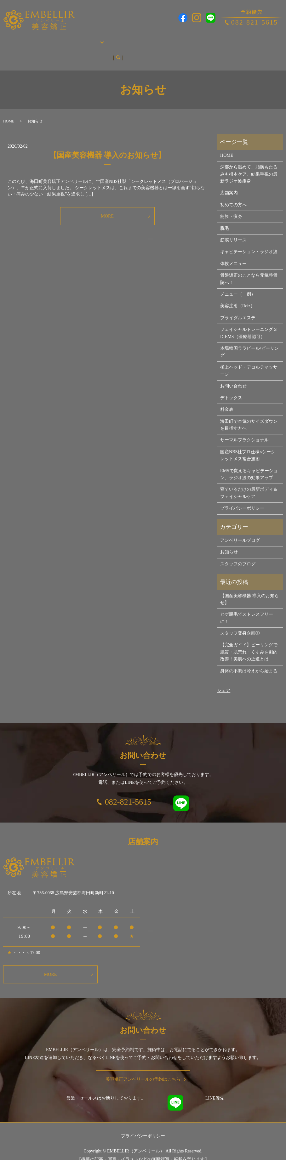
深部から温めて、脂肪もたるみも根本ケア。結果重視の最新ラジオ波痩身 (248, 162)
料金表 (226, 397)
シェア (223, 678)
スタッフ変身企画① (240, 621)
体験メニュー (233, 251)
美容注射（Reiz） (237, 293)
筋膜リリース (233, 228)
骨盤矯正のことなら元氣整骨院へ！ (248, 267)
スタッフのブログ (237, 552)
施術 (75, 38)
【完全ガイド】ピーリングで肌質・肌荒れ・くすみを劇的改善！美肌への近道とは (248, 640)
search (71, 49)
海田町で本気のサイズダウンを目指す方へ (248, 413)
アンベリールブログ (24, 48)
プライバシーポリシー (242, 496)
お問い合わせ (242, 38)
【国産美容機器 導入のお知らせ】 (107, 143)
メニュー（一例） (237, 282)
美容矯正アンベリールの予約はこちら (143, 1067)
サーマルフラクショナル (244, 428)
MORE (107, 204)
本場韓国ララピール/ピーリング (194, 38)
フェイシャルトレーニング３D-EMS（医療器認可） (248, 321)
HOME (11, 38)
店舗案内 (29, 38)
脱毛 (117, 38)
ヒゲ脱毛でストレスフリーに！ (246, 606)
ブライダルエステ (142, 38)
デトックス (231, 385)
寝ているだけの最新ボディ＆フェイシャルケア (248, 481)
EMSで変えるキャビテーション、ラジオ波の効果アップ (249, 462)
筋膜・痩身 (99, 38)
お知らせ (56, 48)
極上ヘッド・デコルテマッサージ (248, 359)
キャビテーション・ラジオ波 (248, 239)
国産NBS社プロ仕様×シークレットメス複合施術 (247, 443)
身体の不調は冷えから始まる (248, 659)
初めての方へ (55, 38)
